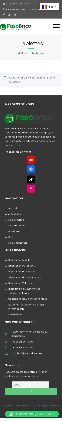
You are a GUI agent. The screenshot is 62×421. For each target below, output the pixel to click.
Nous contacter (17, 242)
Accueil (12, 208)
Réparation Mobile (19, 259)
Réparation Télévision (21, 283)
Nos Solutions (16, 225)
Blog (11, 237)
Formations (15, 314)
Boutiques (14, 231)
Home (24, 53)
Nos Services (16, 219)
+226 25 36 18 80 (23, 341)
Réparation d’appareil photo (25, 277)
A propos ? (14, 213)
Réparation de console (21, 271)
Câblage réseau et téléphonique (28, 298)
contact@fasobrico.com (17, 4)
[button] (32, 414)
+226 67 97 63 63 (23, 347)
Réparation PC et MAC (21, 265)
